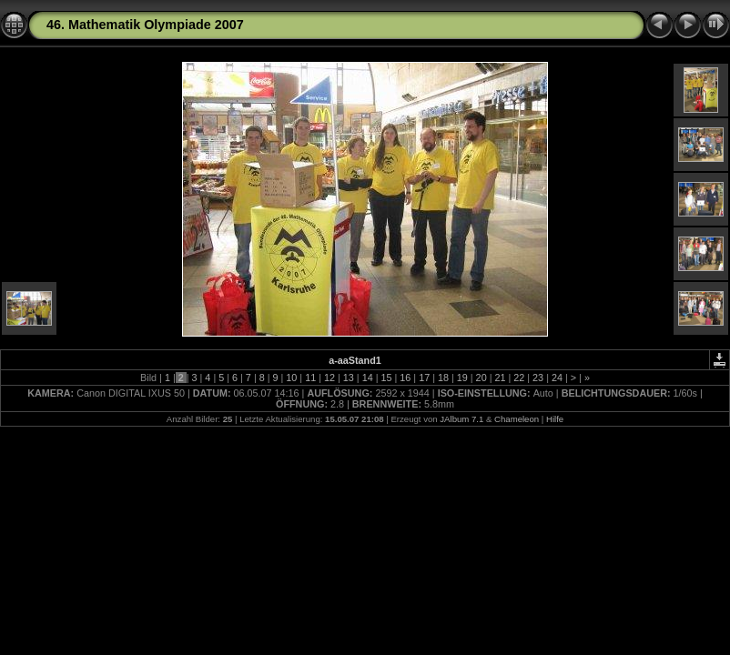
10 (291, 377)
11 (310, 377)
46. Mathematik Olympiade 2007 (145, 24)
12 (329, 377)
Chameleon (516, 419)
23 (538, 377)
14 (368, 377)
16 (405, 377)
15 (386, 377)
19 (462, 377)
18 (443, 377)
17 (424, 377)
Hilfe (554, 419)
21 (500, 377)
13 (348, 377)
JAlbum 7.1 (461, 419)
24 (557, 377)
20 (481, 377)
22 (519, 377)
